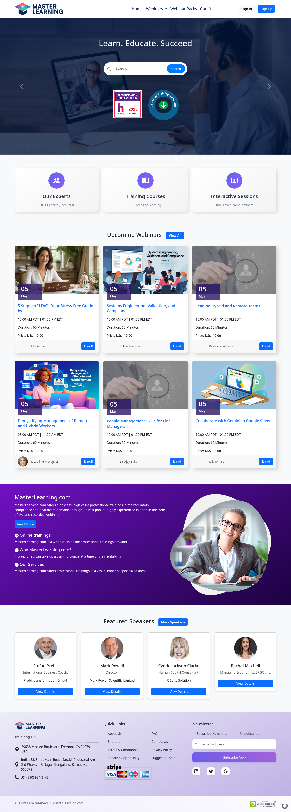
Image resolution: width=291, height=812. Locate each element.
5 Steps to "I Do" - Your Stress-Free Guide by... (55, 308)
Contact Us (159, 741)
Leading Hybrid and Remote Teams (228, 306)
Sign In (246, 9)
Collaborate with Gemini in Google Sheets (234, 420)
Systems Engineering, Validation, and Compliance (141, 308)
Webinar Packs (183, 9)
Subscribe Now (234, 757)
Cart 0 (205, 9)
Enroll (88, 346)
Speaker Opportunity (123, 758)
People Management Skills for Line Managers (139, 423)
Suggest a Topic (163, 758)
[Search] (135, 68)
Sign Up (266, 9)
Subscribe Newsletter (213, 733)
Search (176, 69)
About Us (115, 733)
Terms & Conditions (122, 750)
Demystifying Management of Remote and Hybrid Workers (53, 423)
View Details (45, 691)
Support (114, 741)
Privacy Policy (161, 750)
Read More (25, 524)
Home (137, 9)
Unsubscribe (249, 733)
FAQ (154, 733)
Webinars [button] (155, 9)
